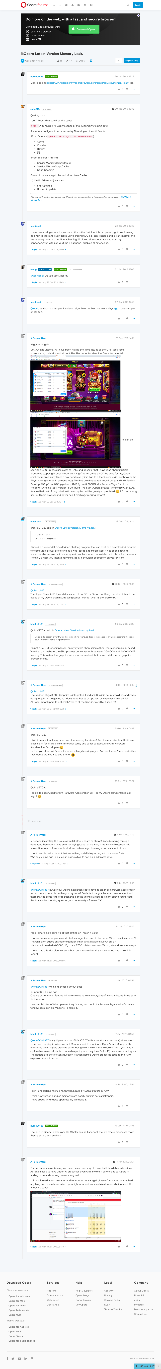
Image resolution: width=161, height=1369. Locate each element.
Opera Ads (53, 1295)
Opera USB (14, 1305)
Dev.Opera (81, 1295)
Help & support (84, 1281)
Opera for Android (18, 1317)
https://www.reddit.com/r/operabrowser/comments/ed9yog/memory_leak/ (87, 73)
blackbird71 (36, 512)
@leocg (48, 292)
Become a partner (144, 1299)
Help (79, 1273)
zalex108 (35, 99)
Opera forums (83, 1290)
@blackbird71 (55, 575)
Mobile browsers (15, 1311)
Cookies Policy (112, 1290)
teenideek (35, 216)
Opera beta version (19, 1300)
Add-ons (51, 1281)
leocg (33, 260)
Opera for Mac (16, 1291)
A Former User (38, 328)
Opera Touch (15, 1326)
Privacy (108, 1286)
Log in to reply (132, 51)
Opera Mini (14, 1322)
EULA (107, 1295)
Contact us (140, 1304)
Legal (108, 1273)
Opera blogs (82, 1286)
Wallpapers (53, 1290)
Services (53, 1273)
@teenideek (76, 260)
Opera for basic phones (21, 1331)
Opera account (55, 1286)
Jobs (137, 1290)
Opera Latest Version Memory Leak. (75, 518)
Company (141, 1273)
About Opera (141, 1281)
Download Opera (86, 19)
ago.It (117, 298)
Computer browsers (17, 1280)
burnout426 (36, 67)
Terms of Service (113, 1299)
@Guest (46, 99)
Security (108, 1281)
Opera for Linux (17, 1296)
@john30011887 (39, 880)
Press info (139, 1286)
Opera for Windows (34, 51)
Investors (139, 1295)
